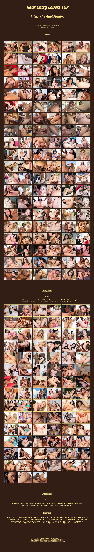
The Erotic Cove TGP (59, 523)
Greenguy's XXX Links (38, 519)
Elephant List (45, 517)
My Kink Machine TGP (34, 521)
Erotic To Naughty (57, 517)
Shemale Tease (33, 523)
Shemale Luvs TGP (21, 523)
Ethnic (63, 300)
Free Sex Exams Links (13, 519)
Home (47, 296)
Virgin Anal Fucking (66, 302)
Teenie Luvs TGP (46, 523)
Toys (56, 302)
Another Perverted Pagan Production (47, 538)
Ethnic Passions (70, 517)
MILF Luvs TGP (82, 519)
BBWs (43, 300)
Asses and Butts (35, 300)
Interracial (25, 302)
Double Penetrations (53, 300)
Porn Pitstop (67, 521)
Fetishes (69, 300)
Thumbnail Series (73, 523)
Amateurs (15, 300)
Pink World (57, 521)
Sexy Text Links (78, 521)
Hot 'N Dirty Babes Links (55, 519)
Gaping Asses (78, 300)
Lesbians (32, 302)
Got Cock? (26, 519)
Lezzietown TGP (70, 519)
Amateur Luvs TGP (11, 517)
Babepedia (22, 517)
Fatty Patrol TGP (83, 517)
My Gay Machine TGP (17, 521)
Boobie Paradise (33, 517)
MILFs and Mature (42, 302)
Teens (51, 302)
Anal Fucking (24, 300)
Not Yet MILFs (47, 521)
